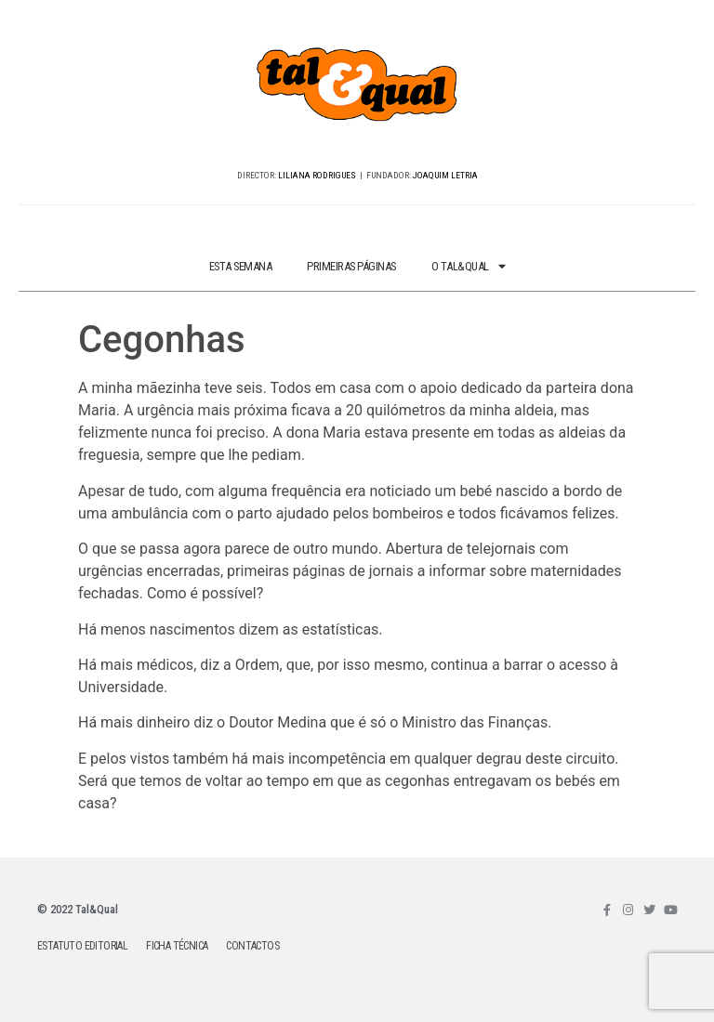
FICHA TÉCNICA (176, 945)
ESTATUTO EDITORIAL (82, 945)
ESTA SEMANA (240, 266)
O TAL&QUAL (468, 267)
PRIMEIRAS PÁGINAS (351, 266)
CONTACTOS (252, 945)
